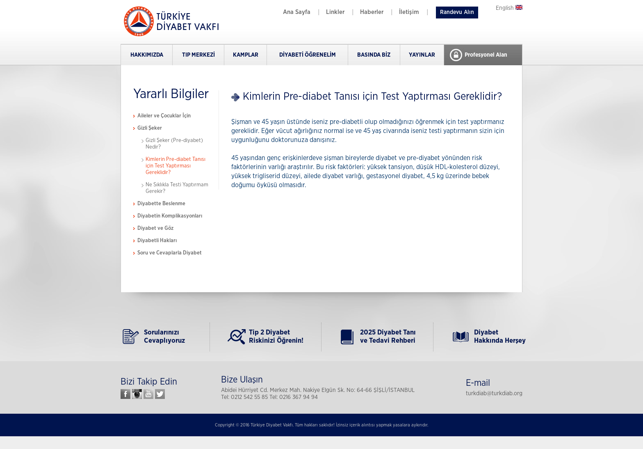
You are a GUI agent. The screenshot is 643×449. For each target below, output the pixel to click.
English (509, 8)
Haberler (371, 12)
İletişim (409, 12)
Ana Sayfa (296, 12)
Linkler (335, 12)
